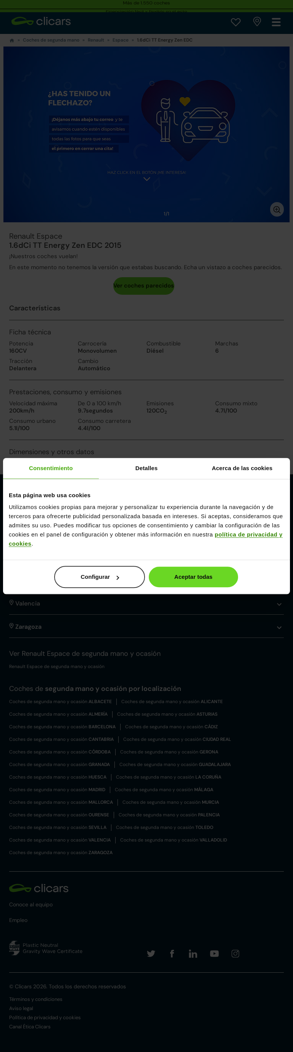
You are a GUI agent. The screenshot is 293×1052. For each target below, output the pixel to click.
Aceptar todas (193, 576)
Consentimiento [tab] (51, 468)
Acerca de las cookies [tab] (242, 468)
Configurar (100, 576)
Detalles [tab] (146, 468)
